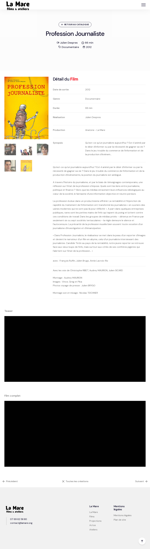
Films (91, 516)
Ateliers (93, 529)
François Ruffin (67, 260)
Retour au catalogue (75, 24)
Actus (92, 525)
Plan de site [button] (120, 519)
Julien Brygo (82, 260)
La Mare (93, 512)
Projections (95, 520)
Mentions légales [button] (123, 515)
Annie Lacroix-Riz (99, 260)
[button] (143, 5)
